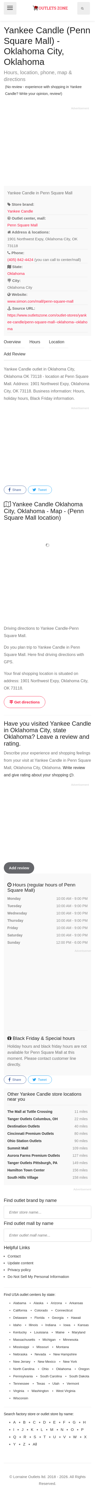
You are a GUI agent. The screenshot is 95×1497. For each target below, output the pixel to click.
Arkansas (76, 1303)
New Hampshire (65, 1354)
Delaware (20, 1318)
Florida (39, 1318)
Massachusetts (24, 1340)
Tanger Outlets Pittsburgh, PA (32, 1163)
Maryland (78, 1332)
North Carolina (23, 1369)
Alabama (19, 1303)
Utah (55, 1383)
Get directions (24, 702)
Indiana (50, 1325)
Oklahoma (16, 273)
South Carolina (51, 1376)
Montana (62, 1347)
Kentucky (20, 1332)
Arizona (56, 1303)
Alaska (38, 1303)
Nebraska (20, 1354)
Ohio (45, 1369)
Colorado (41, 1310)
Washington (40, 1391)
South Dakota (79, 1376)
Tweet (39, 490)
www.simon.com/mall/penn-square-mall (40, 301)
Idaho (17, 1325)
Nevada (40, 1354)
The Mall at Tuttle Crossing (29, 1112)
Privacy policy (19, 1270)
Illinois (33, 1325)
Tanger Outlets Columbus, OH (32, 1119)
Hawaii (76, 1318)
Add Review (14, 354)
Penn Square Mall (22, 225)
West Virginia (65, 1391)
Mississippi (21, 1347)
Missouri (42, 1347)
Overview (12, 342)
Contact (14, 1256)
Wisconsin (20, 1398)
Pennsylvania (23, 1376)
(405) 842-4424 (20, 259)
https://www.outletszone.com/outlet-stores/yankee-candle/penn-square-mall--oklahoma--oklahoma (47, 322)
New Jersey (21, 1361)
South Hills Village (22, 1177)
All (35, 1444)
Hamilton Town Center (26, 1170)
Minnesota (70, 1340)
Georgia (58, 1318)
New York (70, 1361)
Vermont (73, 1383)
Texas (40, 1383)
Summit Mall (17, 1148)
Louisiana (41, 1332)
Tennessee (21, 1383)
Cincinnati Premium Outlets (30, 1134)
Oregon (84, 1369)
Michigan (49, 1340)
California (20, 1310)
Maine (59, 1332)
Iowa (66, 1325)
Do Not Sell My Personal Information (38, 1276)
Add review (19, 868)
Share (14, 490)
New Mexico (47, 1361)
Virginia (18, 1391)
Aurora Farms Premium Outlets (33, 1155)
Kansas (83, 1325)
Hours (34, 342)
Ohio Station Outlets (24, 1141)
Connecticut (64, 1310)
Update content (20, 1263)
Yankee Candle (20, 211)
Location (56, 342)
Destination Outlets (23, 1126)
